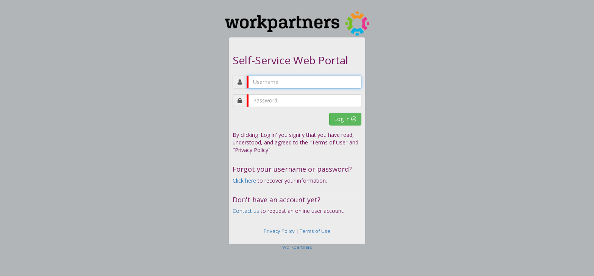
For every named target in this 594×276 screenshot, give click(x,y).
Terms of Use (315, 231)
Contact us (246, 210)
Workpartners (297, 247)
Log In (345, 118)
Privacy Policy (279, 231)
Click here (244, 180)
